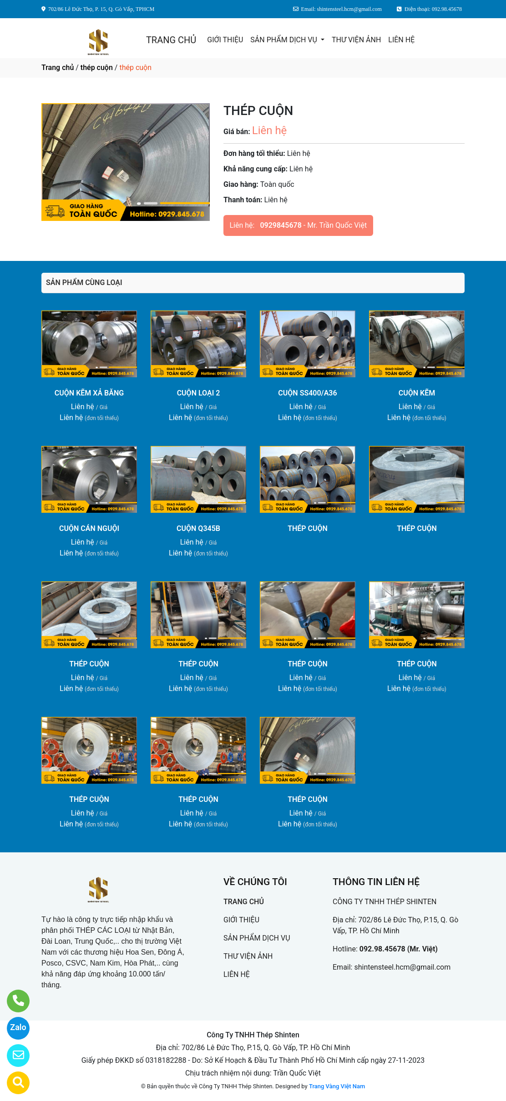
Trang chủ (57, 67)
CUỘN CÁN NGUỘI (89, 528)
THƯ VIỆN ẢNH (356, 39)
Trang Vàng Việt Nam (337, 1086)
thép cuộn (97, 67)
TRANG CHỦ (171, 40)
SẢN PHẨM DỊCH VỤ (284, 39)
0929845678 (280, 225)
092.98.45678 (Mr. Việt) (398, 949)
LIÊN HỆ (401, 39)
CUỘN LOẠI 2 (198, 393)
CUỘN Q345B (198, 528)
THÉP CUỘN (308, 528)
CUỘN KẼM (417, 393)
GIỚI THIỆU (225, 39)
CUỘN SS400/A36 (307, 393)
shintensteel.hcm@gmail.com (402, 967)
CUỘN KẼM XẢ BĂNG (89, 393)
